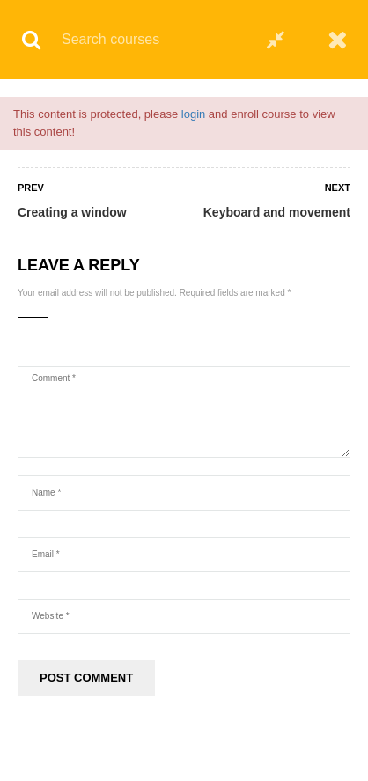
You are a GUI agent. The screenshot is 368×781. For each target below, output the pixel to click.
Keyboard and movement (276, 212)
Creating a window (72, 212)
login (193, 114)
